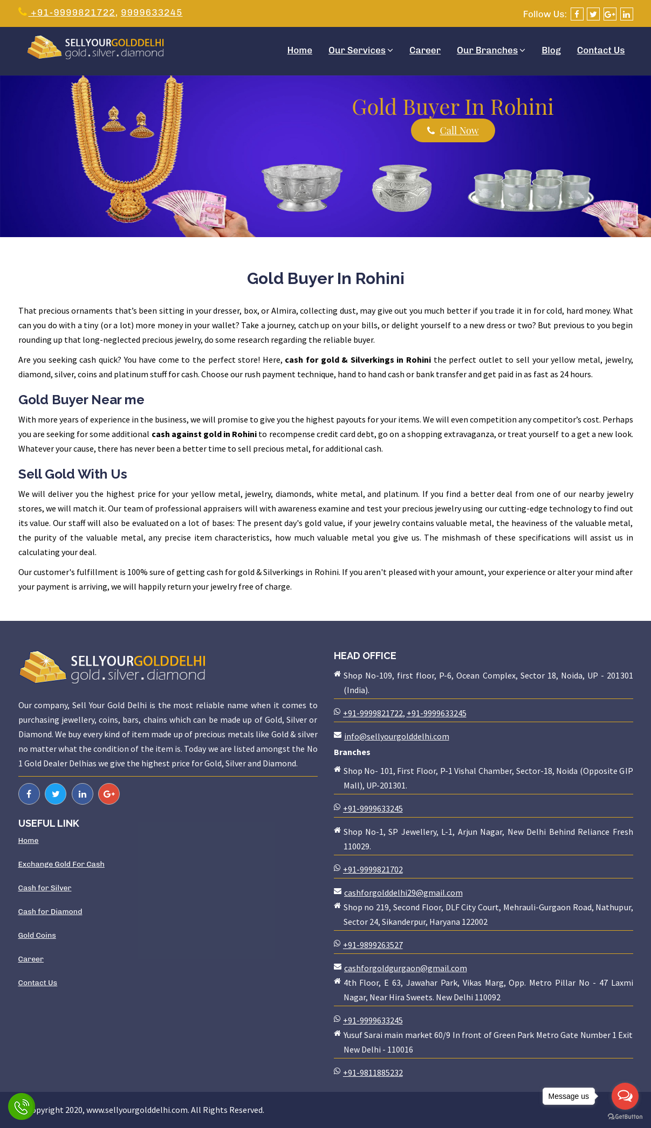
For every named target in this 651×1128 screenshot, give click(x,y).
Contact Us (601, 50)
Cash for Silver (45, 887)
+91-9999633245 (437, 713)
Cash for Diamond (50, 911)
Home (299, 50)
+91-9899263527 (373, 944)
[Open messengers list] (625, 1096)
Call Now (453, 130)
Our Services (360, 50)
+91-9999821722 (66, 12)
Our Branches (491, 50)
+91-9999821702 (373, 869)
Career (425, 50)
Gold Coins (37, 935)
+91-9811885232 (373, 1072)
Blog (551, 50)
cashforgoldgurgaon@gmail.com (405, 968)
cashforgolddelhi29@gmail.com (403, 892)
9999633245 (152, 12)
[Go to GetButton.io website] (625, 1116)
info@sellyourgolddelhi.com (396, 736)
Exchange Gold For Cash (61, 864)
